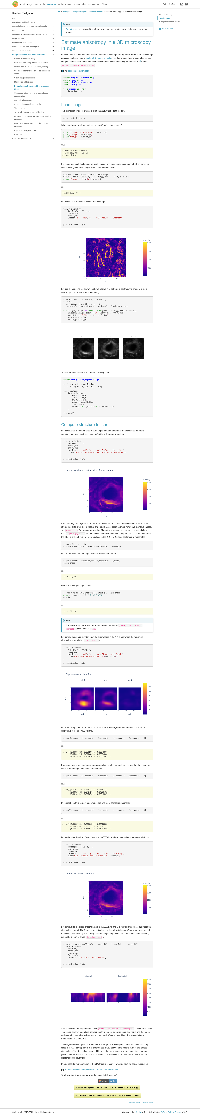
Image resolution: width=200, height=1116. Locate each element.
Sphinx (138, 1112)
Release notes (79, 4)
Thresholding (19, 108)
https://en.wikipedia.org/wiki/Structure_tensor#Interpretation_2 (93, 1070)
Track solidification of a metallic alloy (29, 112)
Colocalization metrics (23, 100)
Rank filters (18, 134)
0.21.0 (172, 4)
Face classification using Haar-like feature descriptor (31, 124)
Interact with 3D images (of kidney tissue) (31, 67)
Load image (165, 18)
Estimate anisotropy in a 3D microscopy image (31, 87)
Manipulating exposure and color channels (29, 26)
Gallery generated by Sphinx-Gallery (140, 1102)
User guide (40, 4)
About (104, 4)
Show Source (166, 29)
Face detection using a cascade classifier (31, 63)
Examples (51, 4)
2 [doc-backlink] (62, 1070)
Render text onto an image (25, 59)
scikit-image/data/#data (78, 71)
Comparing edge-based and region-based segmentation (31, 94)
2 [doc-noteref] (114, 1063)
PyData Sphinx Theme (171, 1112)
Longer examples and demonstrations (28, 55)
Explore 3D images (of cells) (25, 130)
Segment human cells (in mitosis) (27, 104)
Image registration (19, 38)
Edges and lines (18, 30)
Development (94, 4)
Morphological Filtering (23, 82)
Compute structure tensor (169, 22)
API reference (64, 4)
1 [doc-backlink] (62, 71)
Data (14, 18)
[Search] (164, 4)
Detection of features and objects (25, 46)
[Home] (59, 11)
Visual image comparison (24, 78)
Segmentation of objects (22, 51)
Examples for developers (22, 138)
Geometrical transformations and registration (30, 34)
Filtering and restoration (22, 42)
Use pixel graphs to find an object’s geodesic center (32, 72)
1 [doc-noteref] (140, 61)
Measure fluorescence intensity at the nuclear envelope (32, 117)
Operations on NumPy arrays (24, 22)
